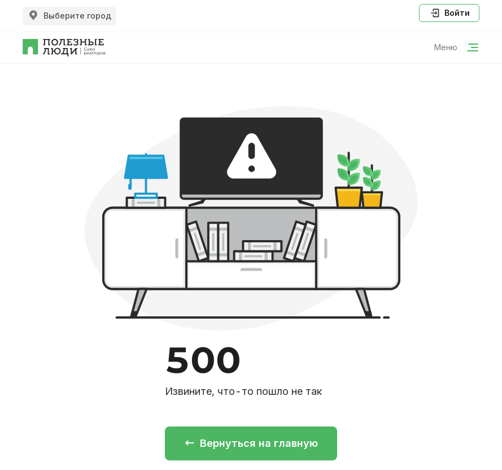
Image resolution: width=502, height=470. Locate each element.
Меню (456, 47)
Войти (449, 13)
